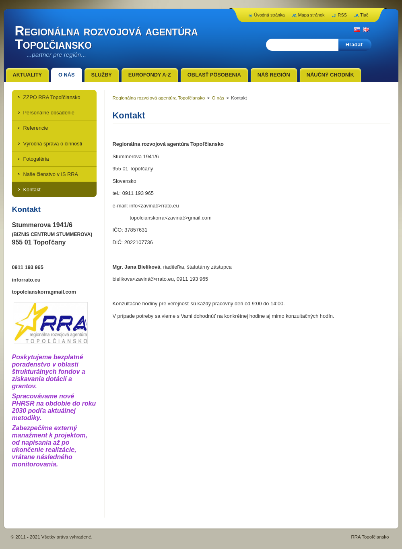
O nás (218, 97)
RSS (342, 14)
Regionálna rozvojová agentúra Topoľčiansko (159, 97)
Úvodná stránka (269, 14)
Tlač (364, 14)
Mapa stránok (311, 14)
